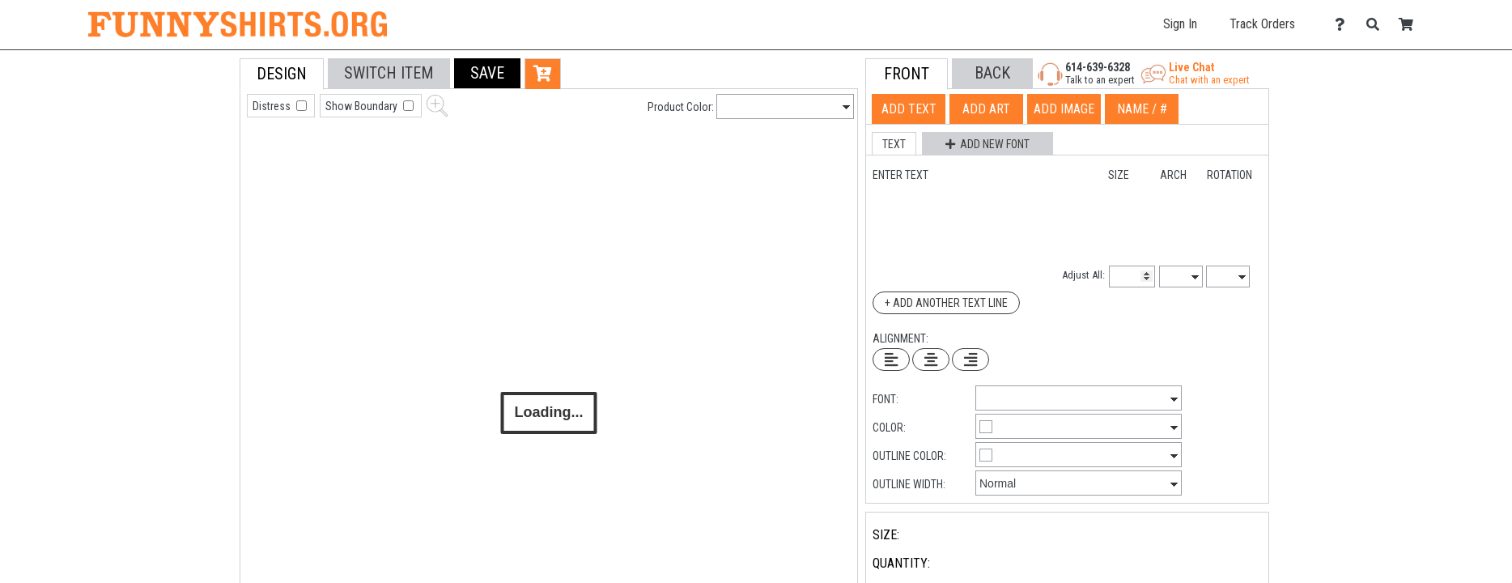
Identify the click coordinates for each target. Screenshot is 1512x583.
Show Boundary (362, 106)
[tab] (203, 161)
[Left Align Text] (891, 359)
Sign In (1180, 24)
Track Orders (1262, 24)
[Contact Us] (1344, 24)
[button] (487, 73)
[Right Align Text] (970, 359)
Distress (273, 106)
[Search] (1377, 24)
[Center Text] (930, 359)
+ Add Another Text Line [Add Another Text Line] (946, 302)
